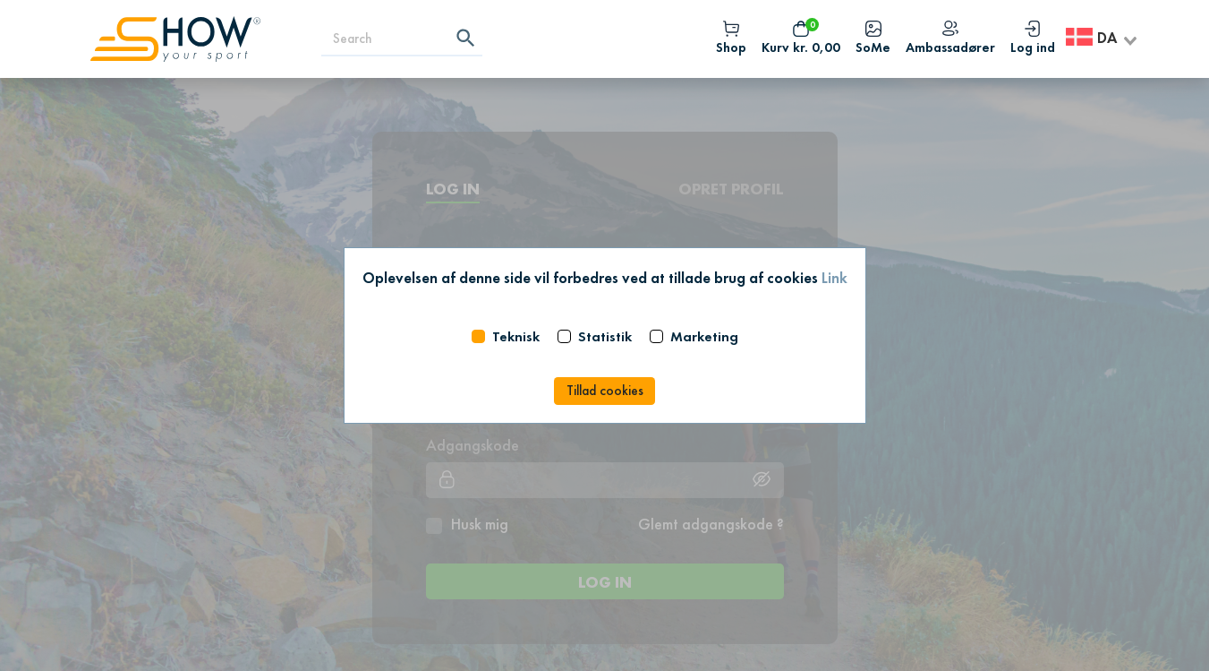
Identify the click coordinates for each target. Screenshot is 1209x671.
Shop (731, 38)
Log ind (1032, 38)
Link (834, 278)
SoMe (873, 38)
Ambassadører (950, 38)
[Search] (401, 39)
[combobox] (1102, 39)
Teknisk (516, 336)
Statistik (605, 336)
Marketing (704, 336)
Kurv (801, 38)
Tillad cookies (604, 391)
